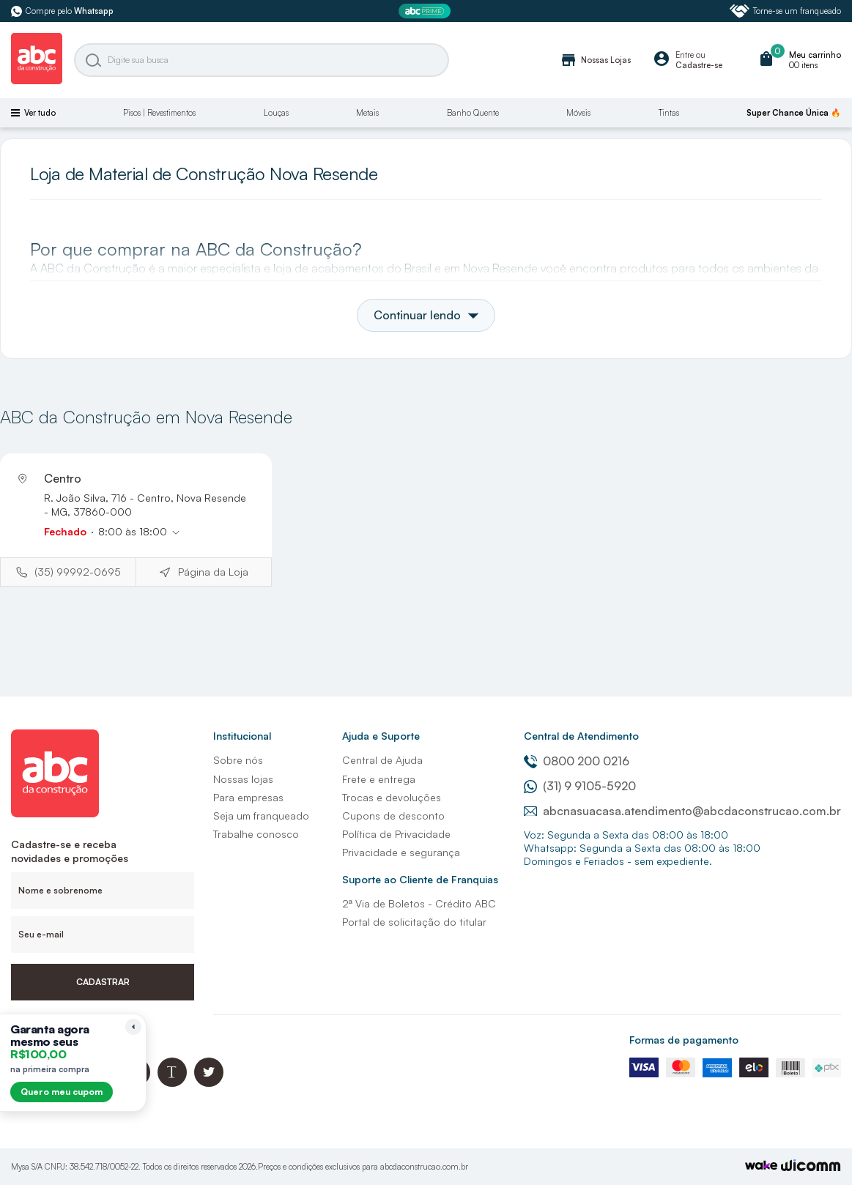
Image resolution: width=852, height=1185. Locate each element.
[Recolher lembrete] (133, 1027)
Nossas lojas (243, 779)
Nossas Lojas (595, 60)
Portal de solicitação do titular (414, 921)
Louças (276, 113)
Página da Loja (213, 571)
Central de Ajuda (382, 760)
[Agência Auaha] (811, 1167)
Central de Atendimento (581, 735)
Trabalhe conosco (256, 834)
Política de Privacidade (396, 834)
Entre (684, 55)
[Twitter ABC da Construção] (208, 1083)
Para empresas (248, 797)
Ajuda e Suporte (381, 735)
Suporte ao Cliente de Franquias (420, 879)
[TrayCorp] (761, 1166)
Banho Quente (473, 113)
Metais (367, 113)
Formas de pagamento (683, 1039)
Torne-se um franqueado (785, 11)
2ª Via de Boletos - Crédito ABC (419, 903)
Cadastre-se (698, 65)
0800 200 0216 (576, 761)
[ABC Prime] (426, 11)
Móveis (578, 113)
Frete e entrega (378, 779)
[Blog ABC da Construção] (172, 1083)
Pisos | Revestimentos (159, 113)
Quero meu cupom (62, 1091)
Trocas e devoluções (391, 797)
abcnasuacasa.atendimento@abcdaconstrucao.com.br (682, 810)
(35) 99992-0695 (77, 571)
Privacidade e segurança (401, 852)
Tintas (669, 113)
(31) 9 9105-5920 (580, 786)
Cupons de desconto (393, 815)
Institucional (242, 735)
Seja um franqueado (261, 815)
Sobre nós (238, 760)
